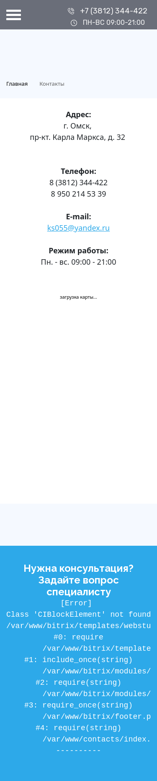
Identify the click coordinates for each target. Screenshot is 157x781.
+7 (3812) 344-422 (113, 11)
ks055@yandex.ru (78, 228)
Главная (17, 83)
